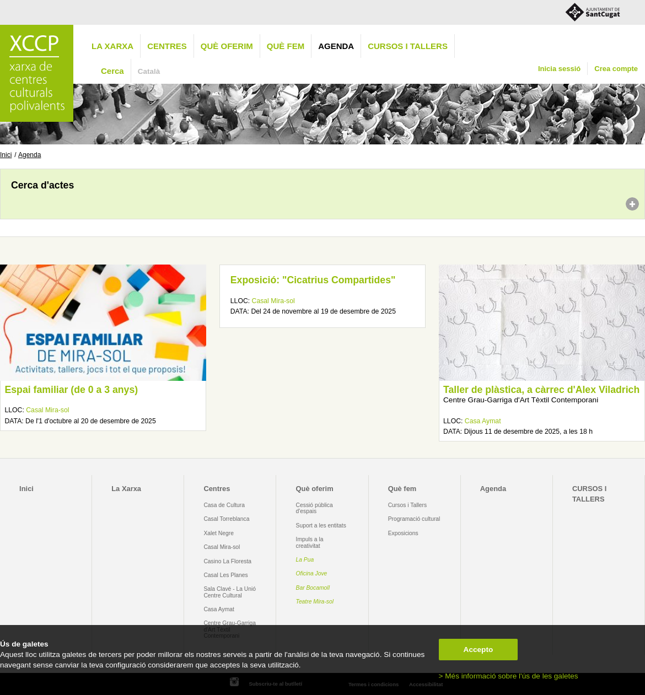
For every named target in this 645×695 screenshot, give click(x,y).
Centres (167, 46)
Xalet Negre (218, 533)
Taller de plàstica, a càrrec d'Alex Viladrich (541, 389)
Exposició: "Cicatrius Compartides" (313, 279)
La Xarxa (112, 46)
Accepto (478, 649)
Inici (6, 155)
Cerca (112, 71)
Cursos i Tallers (407, 505)
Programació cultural (414, 519)
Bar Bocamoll (313, 588)
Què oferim (227, 46)
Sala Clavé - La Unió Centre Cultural (229, 592)
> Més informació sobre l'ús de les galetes (508, 676)
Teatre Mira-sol (315, 602)
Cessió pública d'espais (314, 508)
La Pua (305, 560)
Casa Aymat (483, 421)
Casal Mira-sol (47, 410)
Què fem (285, 46)
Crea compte (616, 68)
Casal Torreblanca (226, 519)
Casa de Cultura (224, 505)
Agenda (336, 46)
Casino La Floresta (227, 561)
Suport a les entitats (321, 525)
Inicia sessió (559, 68)
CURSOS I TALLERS (408, 46)
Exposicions (403, 533)
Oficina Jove (311, 573)
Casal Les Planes (225, 575)
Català (149, 71)
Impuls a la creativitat (310, 542)
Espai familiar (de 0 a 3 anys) (71, 389)
